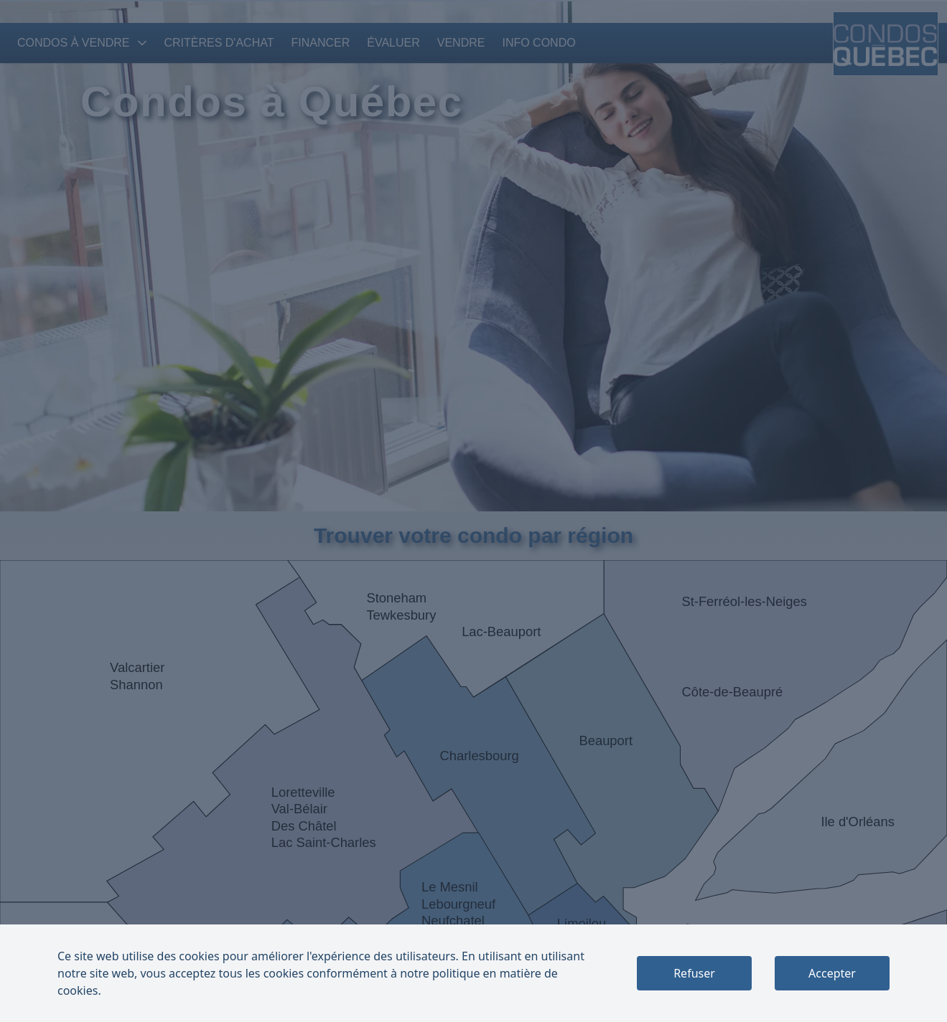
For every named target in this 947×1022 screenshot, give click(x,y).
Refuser (694, 973)
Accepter (832, 973)
